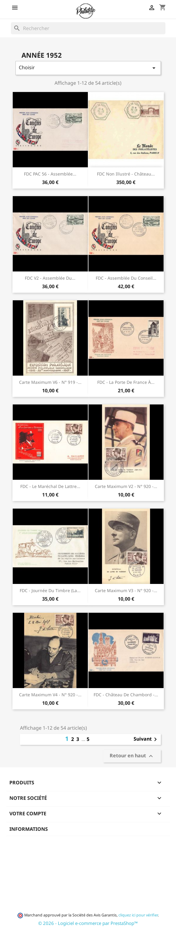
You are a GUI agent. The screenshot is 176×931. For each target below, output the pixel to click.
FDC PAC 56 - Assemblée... (50, 174)
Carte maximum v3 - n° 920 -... (126, 590)
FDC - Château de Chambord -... (126, 694)
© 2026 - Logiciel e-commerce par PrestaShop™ (88, 923)
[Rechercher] (88, 28)
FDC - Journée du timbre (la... (50, 590)
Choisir (88, 68)
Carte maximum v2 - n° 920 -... (126, 486)
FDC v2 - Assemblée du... (50, 278)
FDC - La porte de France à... (125, 382)
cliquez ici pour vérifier (138, 915)
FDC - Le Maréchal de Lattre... (50, 486)
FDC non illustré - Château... (126, 174)
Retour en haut (132, 756)
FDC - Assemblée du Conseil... (126, 278)
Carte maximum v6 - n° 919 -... (50, 382)
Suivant (146, 739)
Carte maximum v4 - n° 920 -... (50, 694)
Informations (28, 829)
